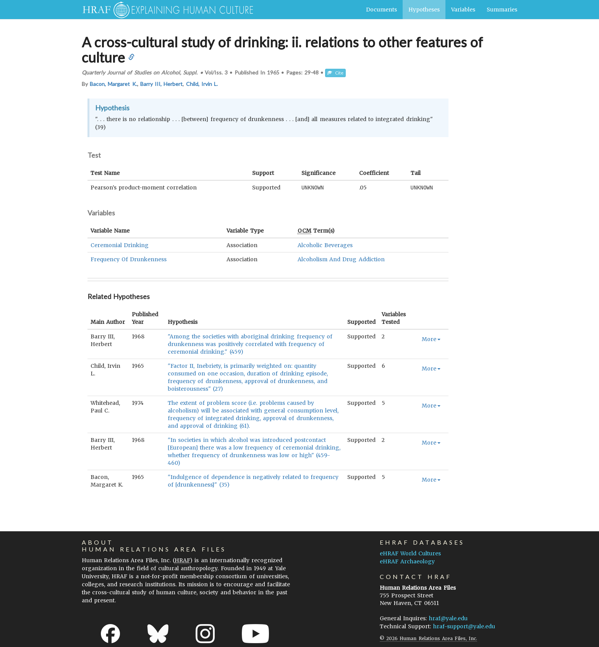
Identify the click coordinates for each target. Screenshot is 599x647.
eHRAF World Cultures (410, 553)
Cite (335, 73)
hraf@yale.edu (448, 618)
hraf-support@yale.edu (464, 626)
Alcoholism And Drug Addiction (341, 259)
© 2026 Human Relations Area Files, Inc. (428, 638)
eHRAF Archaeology (407, 561)
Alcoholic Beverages (325, 244)
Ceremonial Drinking (120, 244)
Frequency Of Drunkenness (129, 259)
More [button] (431, 338)
